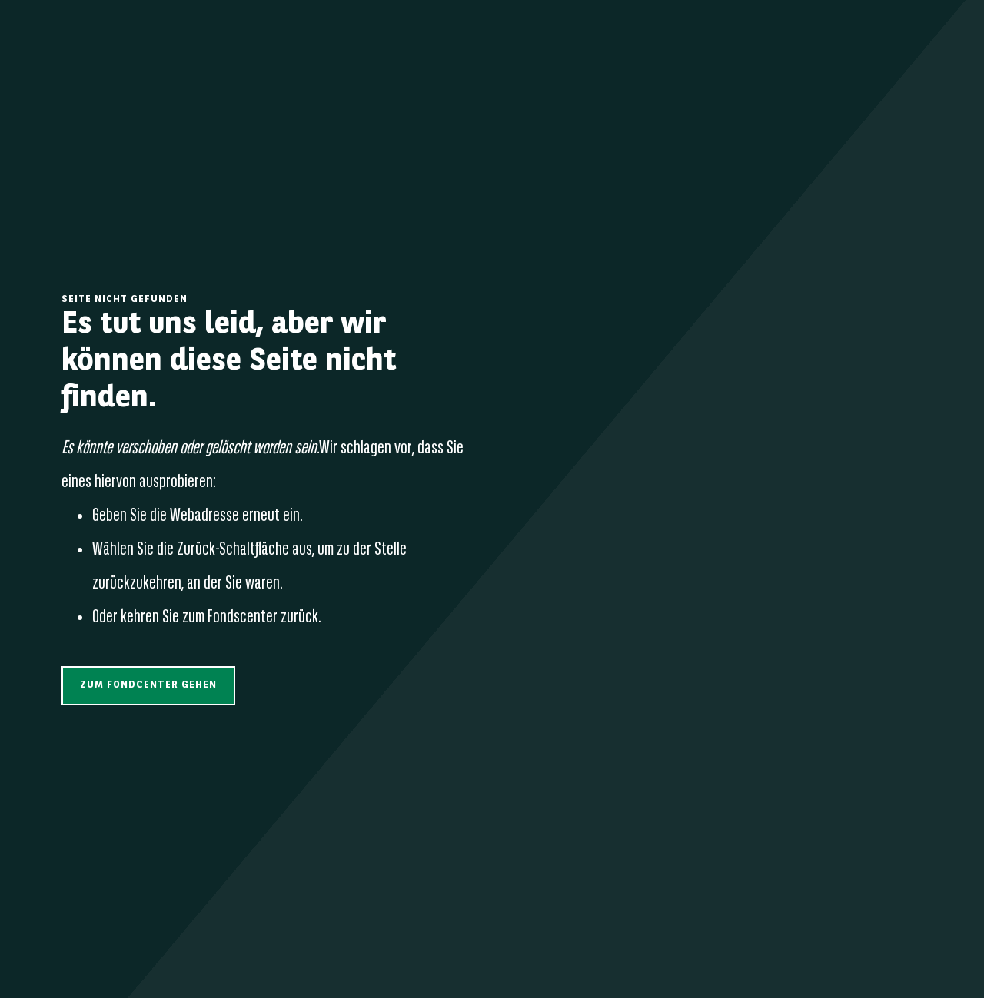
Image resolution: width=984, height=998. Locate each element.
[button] (148, 685)
